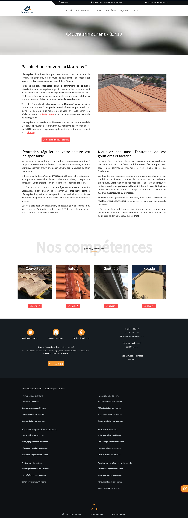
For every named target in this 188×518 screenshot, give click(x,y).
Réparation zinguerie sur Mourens (35, 455)
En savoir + (17, 305)
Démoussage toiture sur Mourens (111, 442)
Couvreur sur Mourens (30, 401)
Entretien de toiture (107, 429)
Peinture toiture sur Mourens (109, 455)
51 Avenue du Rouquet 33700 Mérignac (108, 2)
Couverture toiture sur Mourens (110, 421)
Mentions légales (119, 514)
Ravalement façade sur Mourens (110, 469)
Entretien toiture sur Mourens (109, 448)
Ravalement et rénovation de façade (115, 463)
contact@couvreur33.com (158, 2)
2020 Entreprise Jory (71, 514)
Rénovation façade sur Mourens (110, 482)
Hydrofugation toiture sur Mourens (35, 469)
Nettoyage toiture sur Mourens (110, 435)
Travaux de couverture (32, 395)
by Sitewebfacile (96, 514)
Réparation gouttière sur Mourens (35, 448)
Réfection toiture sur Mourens (109, 408)
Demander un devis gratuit (56, 139)
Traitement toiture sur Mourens (34, 482)
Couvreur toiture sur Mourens (33, 421)
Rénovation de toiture (108, 395)
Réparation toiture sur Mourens (110, 414)
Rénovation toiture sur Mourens (110, 401)
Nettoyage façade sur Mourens (110, 475)
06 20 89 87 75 (66, 2)
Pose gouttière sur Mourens (32, 435)
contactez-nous (46, 114)
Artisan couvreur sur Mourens (33, 414)
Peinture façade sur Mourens (109, 488)
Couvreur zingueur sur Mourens (34, 408)
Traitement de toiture (32, 463)
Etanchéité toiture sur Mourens (34, 475)
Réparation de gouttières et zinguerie (39, 429)
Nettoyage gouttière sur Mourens (35, 442)
